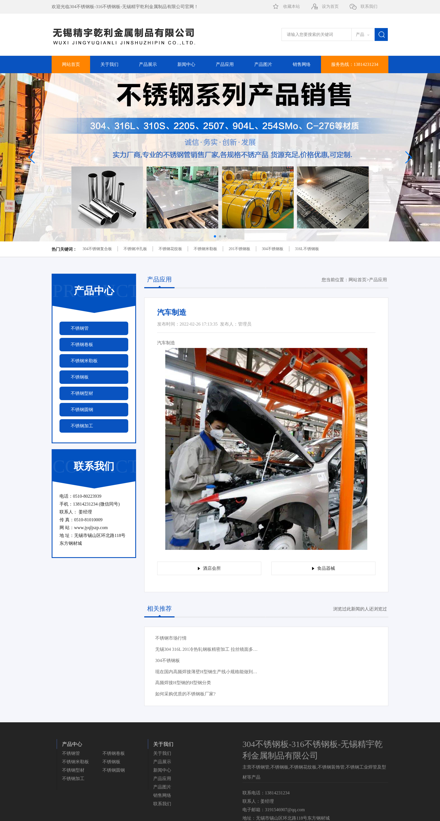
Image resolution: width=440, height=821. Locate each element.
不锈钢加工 (73, 745)
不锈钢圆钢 (113, 736)
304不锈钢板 (272, 249)
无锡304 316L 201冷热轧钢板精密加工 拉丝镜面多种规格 (315, 640)
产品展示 (148, 64)
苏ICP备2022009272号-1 (365, 810)
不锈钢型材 (73, 736)
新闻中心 (186, 64)
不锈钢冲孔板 (135, 249)
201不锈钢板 (239, 249)
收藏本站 (291, 6)
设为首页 (330, 6)
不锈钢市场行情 (171, 638)
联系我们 (369, 6)
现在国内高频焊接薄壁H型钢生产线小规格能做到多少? (315, 651)
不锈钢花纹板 (170, 249)
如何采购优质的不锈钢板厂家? (296, 660)
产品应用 (225, 64)
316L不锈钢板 (307, 249)
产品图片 (263, 64)
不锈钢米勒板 (205, 249)
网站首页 (71, 64)
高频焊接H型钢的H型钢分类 (183, 660)
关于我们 (109, 64)
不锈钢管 (71, 720)
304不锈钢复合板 (97, 249)
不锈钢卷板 (113, 720)
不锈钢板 (111, 728)
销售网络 (302, 64)
